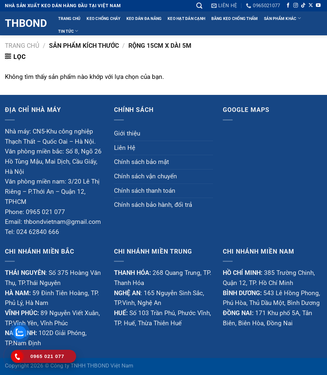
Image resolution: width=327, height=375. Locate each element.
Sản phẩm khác (282, 18)
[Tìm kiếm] (199, 5)
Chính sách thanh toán (144, 190)
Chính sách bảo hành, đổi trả (153, 204)
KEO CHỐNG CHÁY (103, 18)
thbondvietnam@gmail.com (62, 221)
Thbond (25, 23)
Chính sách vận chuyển (145, 176)
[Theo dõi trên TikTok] (303, 5)
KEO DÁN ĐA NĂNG (144, 18)
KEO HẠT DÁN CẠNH (186, 18)
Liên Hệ (124, 148)
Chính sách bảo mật (141, 162)
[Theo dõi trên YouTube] (318, 5)
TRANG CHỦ (69, 18)
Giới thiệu (127, 133)
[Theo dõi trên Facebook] (288, 5)
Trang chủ (22, 45)
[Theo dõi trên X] (310, 5)
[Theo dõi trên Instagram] (295, 5)
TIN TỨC (68, 31)
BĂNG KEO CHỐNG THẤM (234, 18)
